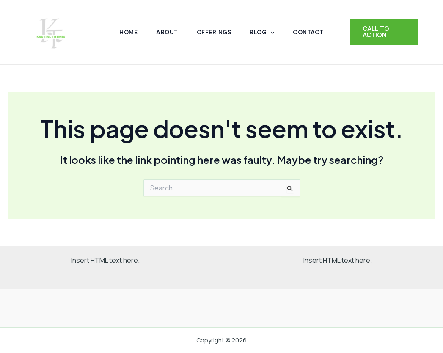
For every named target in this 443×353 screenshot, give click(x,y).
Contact (308, 32)
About (167, 32)
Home (128, 32)
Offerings (214, 32)
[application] (270, 32)
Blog (262, 32)
